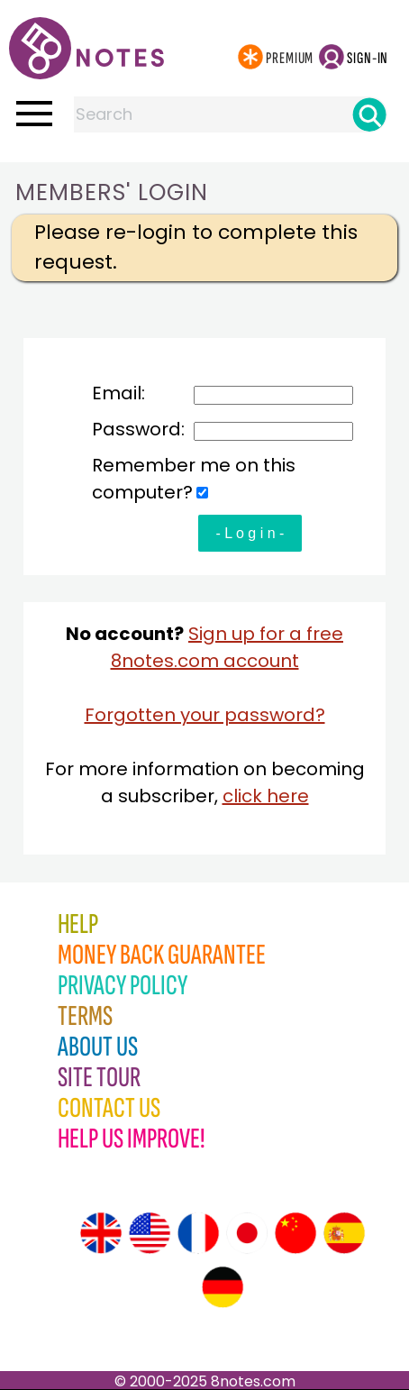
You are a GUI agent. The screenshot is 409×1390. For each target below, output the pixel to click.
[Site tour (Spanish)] (344, 1233)
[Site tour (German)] (222, 1287)
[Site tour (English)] (100, 1233)
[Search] (369, 114)
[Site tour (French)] (198, 1233)
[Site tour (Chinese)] (295, 1233)
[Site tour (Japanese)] (246, 1233)
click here (266, 796)
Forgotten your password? (205, 714)
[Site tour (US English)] (149, 1233)
